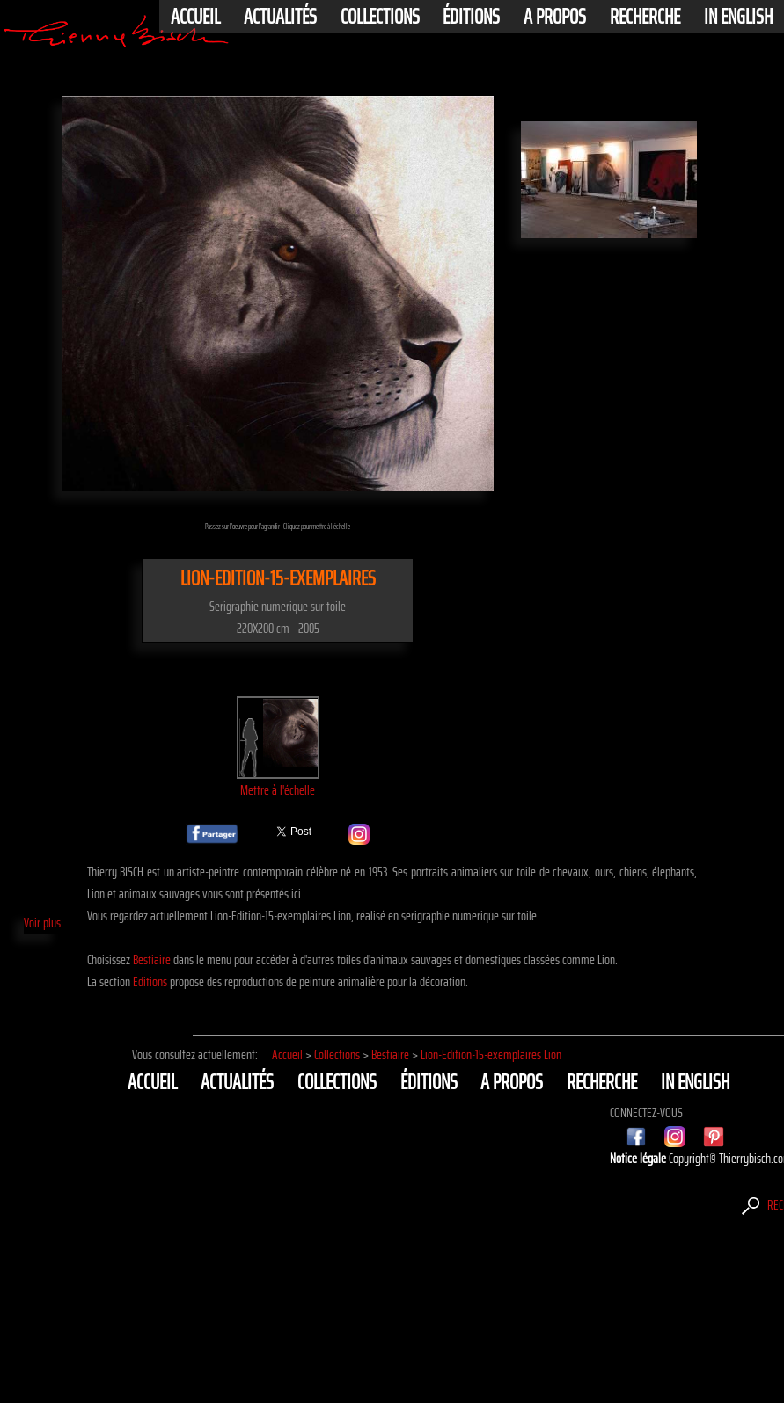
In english (738, 16)
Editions (150, 981)
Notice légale (639, 1158)
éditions (471, 16)
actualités (280, 16)
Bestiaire (152, 959)
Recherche (645, 16)
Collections (380, 16)
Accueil (195, 16)
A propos (555, 16)
